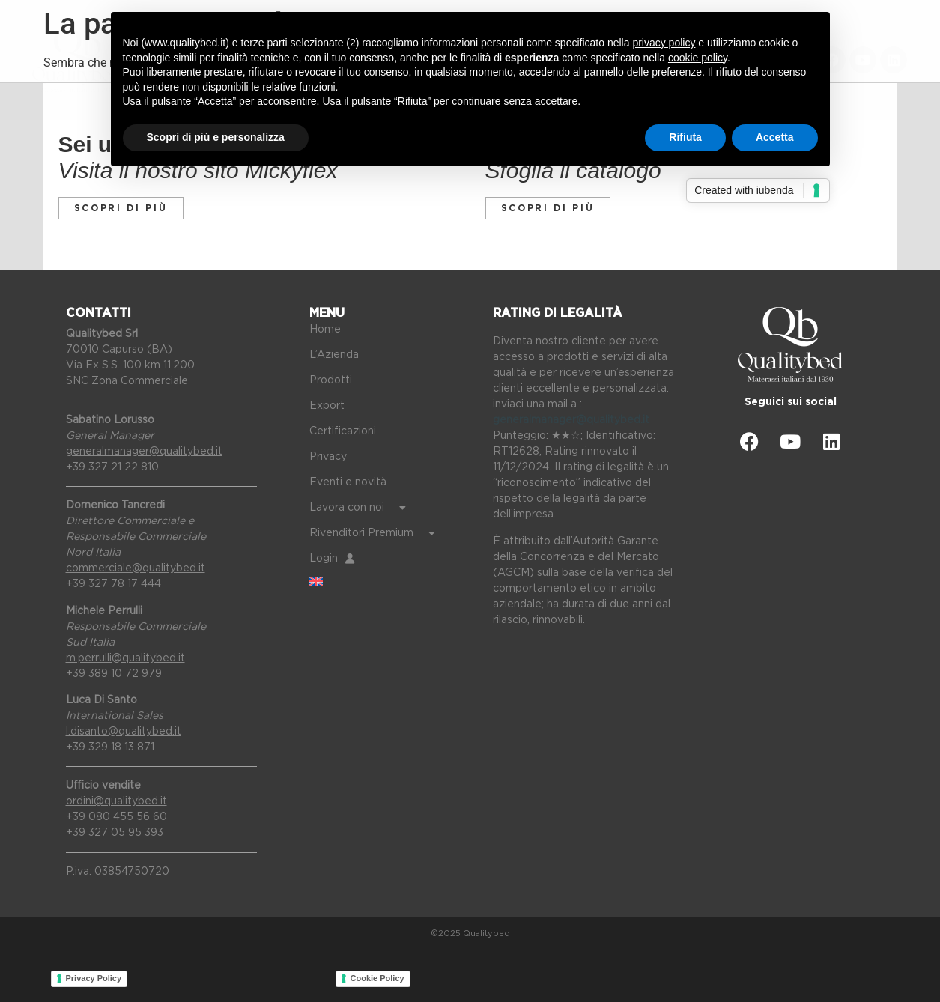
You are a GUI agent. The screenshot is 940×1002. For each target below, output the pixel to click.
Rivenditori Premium (372, 533)
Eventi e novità (347, 482)
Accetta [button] (775, 137)
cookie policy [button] (697, 58)
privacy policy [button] (663, 43)
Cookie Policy (377, 978)
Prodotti (330, 380)
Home (325, 329)
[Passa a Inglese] (389, 581)
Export (327, 406)
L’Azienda (334, 355)
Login (331, 558)
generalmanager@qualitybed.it (571, 420)
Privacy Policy (94, 978)
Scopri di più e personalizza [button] (216, 137)
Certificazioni (342, 431)
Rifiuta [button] (685, 137)
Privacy (328, 457)
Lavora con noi (357, 507)
